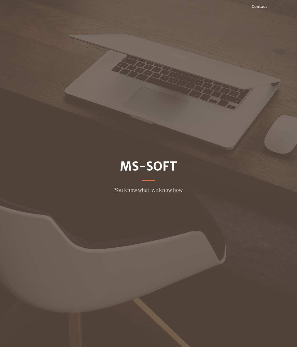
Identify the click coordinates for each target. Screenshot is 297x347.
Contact (259, 6)
